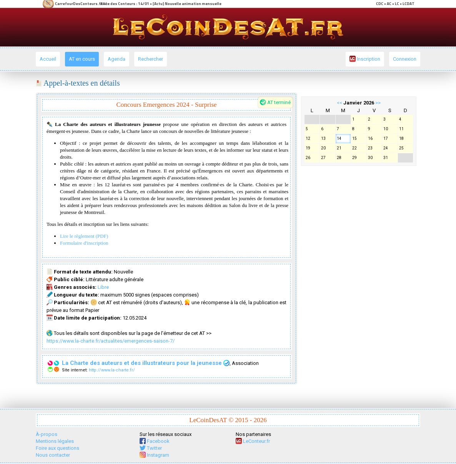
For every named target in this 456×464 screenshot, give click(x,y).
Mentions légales (55, 441)
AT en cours (82, 59)
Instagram (154, 455)
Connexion (404, 59)
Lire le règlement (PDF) (84, 236)
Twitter (151, 448)
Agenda (116, 59)
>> (378, 103)
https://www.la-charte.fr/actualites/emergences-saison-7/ (111, 341)
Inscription (364, 59)
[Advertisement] (358, 285)
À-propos (46, 434)
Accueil (48, 59)
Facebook (155, 441)
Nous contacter (53, 455)
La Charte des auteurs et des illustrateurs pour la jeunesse (146, 363)
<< (339, 103)
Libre (103, 287)
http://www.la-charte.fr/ (112, 370)
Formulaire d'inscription (84, 243)
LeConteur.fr (253, 441)
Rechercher (150, 59)
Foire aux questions (57, 448)
